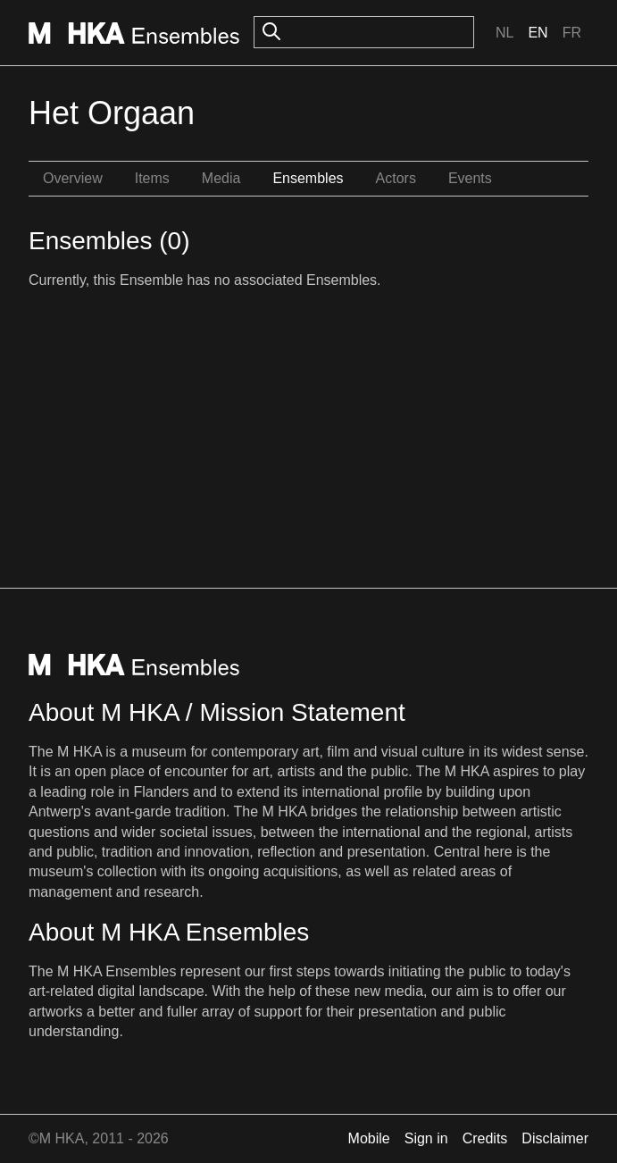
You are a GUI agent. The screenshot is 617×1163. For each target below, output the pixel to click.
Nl (504, 32)
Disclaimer (554, 1138)
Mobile (369, 1138)
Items (152, 178)
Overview (73, 178)
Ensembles (307, 178)
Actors (396, 178)
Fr (572, 32)
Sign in (426, 1138)
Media (221, 178)
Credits (485, 1138)
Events (470, 178)
